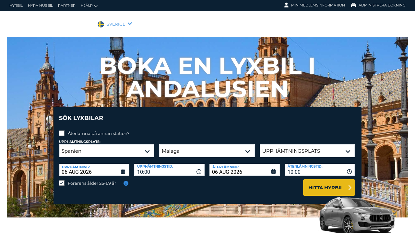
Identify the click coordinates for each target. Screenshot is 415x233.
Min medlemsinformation (314, 5)
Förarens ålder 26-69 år (92, 178)
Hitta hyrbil (325, 183)
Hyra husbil (40, 5)
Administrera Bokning (378, 5)
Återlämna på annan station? (98, 128)
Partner (67, 5)
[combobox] (169, 165)
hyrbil (16, 5)
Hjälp (89, 5)
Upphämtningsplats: (80, 137)
